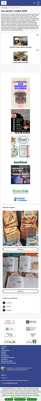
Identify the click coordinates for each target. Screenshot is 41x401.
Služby (3, 348)
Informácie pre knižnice (7, 357)
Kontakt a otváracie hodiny (8, 363)
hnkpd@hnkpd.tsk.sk (11, 383)
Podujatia (3, 354)
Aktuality (3, 352)
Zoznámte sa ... (5, 355)
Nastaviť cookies (31, 399)
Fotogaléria (4, 359)
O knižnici (4, 346)
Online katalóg (5, 350)
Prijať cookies (9, 399)
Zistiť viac (20, 249)
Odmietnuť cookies (20, 399)
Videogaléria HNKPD (7, 361)
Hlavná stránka (4, 7)
